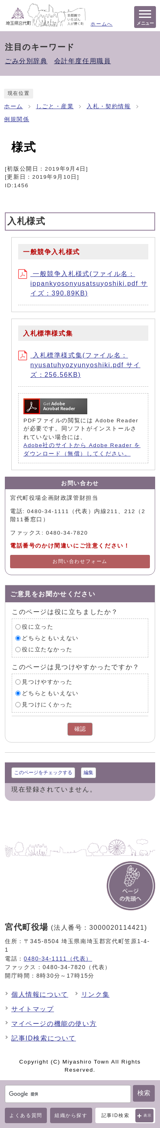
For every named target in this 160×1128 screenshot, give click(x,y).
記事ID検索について (43, 1038)
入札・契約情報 (108, 106)
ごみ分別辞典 (26, 61)
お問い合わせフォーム (80, 561)
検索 (143, 1092)
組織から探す (71, 1115)
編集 (88, 772)
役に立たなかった (47, 649)
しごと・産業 (55, 106)
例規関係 (16, 119)
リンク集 (95, 994)
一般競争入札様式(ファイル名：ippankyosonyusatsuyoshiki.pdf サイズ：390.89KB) (83, 283)
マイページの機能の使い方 (54, 1023)
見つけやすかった (47, 682)
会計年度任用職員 (82, 61)
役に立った (37, 626)
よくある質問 (25, 1115)
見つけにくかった (47, 704)
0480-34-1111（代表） (58, 958)
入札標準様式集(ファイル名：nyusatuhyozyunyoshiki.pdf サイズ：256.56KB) (79, 365)
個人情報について (39, 994)
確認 (80, 729)
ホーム (13, 106)
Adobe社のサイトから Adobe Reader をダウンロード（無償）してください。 (82, 449)
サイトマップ (32, 1009)
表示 (147, 1115)
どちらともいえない (50, 638)
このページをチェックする (43, 772)
